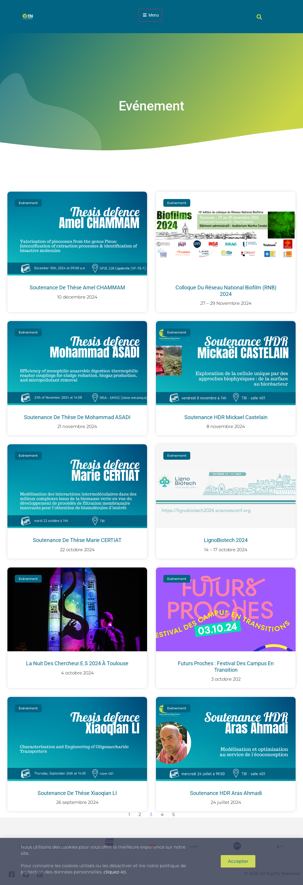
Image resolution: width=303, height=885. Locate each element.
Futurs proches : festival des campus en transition (226, 666)
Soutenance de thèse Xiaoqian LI (77, 793)
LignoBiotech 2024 (226, 540)
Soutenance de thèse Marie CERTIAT (77, 540)
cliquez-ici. (115, 872)
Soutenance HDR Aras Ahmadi (226, 793)
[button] (259, 17)
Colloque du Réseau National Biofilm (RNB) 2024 (225, 290)
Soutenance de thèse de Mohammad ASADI (77, 417)
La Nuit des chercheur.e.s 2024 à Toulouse (77, 663)
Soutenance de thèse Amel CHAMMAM (77, 287)
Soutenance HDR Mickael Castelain (225, 417)
